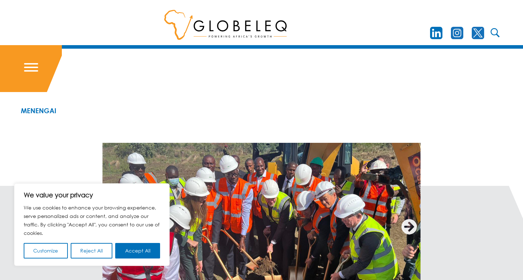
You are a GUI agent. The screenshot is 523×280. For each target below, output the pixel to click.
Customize (45, 251)
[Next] (409, 227)
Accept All (138, 251)
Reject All (91, 251)
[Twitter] (478, 33)
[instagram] (457, 33)
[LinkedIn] (436, 33)
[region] (92, 224)
